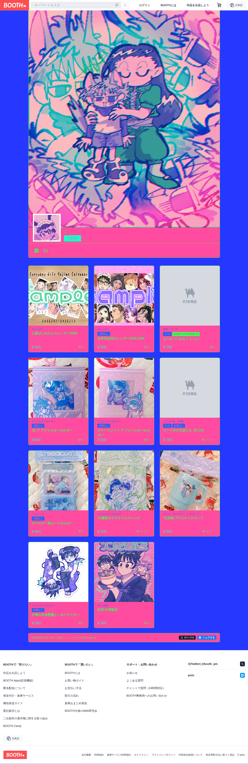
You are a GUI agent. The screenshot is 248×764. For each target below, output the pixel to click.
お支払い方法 (73, 688)
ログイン (144, 5)
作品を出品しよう (198, 5)
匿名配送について (14, 688)
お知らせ (132, 673)
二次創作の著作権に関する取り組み (25, 718)
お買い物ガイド (74, 680)
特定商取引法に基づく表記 (220, 755)
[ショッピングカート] (219, 5)
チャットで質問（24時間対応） (146, 688)
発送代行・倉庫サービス (18, 695)
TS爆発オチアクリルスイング (119, 518)
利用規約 (99, 755)
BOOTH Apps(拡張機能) (18, 680)
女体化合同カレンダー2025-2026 (121, 338)
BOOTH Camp (12, 726)
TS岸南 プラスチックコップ (183, 518)
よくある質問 (134, 680)
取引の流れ (72, 695)
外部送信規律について (191, 755)
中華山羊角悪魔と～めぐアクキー (56, 614)
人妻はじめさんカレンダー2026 (54, 333)
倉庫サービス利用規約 (119, 755)
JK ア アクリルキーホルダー (52, 430)
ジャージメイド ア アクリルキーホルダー (124, 433)
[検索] (116, 5)
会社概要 (86, 755)
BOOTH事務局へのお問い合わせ (146, 695)
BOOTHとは (168, 5)
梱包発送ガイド (13, 703)
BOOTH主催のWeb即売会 (81, 711)
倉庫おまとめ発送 (76, 703)
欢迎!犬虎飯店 (108, 609)
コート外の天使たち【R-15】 (184, 430)
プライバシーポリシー (163, 755)
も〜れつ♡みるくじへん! (181, 339)
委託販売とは (11, 711)
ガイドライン (141, 755)
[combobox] (76, 5)
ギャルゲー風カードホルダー (52, 523)
